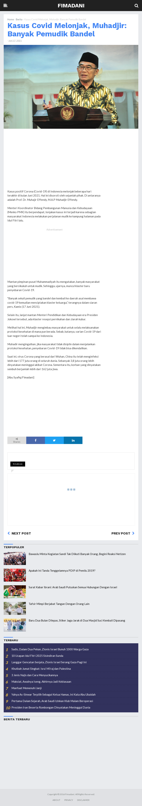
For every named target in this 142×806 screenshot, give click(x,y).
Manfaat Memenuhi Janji (26, 688)
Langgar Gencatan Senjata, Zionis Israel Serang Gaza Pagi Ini (49, 662)
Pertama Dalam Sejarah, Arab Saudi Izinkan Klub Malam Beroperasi (52, 701)
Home (10, 19)
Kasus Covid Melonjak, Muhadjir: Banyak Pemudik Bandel (67, 29)
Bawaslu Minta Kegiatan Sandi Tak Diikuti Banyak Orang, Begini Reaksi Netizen (77, 554)
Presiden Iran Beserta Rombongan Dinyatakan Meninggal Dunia (50, 707)
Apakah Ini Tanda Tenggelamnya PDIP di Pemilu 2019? (62, 570)
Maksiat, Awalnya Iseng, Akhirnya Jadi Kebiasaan (41, 681)
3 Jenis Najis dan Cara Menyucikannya (34, 675)
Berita (19, 19)
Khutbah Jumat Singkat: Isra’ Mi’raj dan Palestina (41, 668)
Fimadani (71, 5)
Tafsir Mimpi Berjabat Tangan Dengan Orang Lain (59, 603)
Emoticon (18, 463)
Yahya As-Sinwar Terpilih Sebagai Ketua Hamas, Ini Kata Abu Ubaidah (53, 694)
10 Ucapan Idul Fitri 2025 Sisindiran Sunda (37, 655)
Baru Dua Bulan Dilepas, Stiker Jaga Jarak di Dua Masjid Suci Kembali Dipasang (77, 620)
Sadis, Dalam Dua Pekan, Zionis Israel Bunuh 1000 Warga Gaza (50, 649)
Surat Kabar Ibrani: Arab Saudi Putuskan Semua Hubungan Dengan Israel (73, 587)
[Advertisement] (120, 187)
